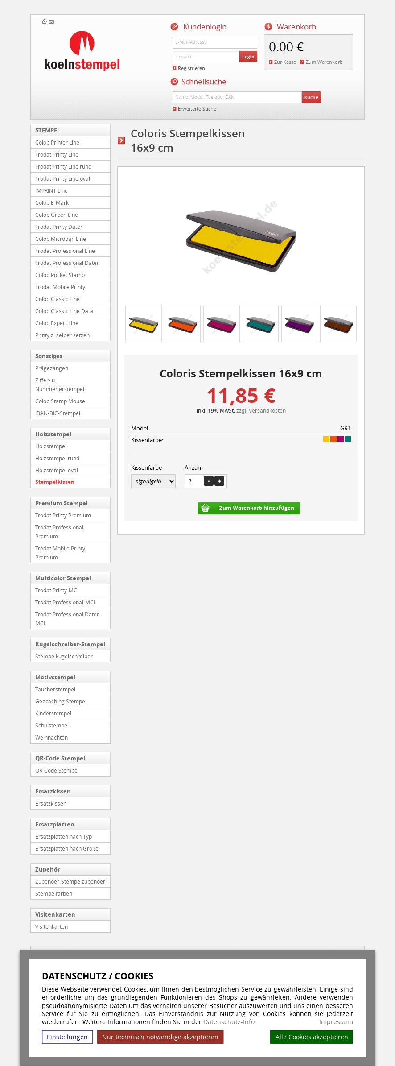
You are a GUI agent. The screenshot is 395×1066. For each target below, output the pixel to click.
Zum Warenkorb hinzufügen (256, 508)
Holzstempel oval (56, 470)
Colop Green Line (56, 214)
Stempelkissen (54, 482)
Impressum (336, 1022)
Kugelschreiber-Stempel (70, 644)
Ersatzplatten (54, 824)
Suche (311, 97)
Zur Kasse (285, 61)
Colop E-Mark (52, 202)
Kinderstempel (53, 713)
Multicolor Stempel (63, 578)
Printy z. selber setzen (62, 335)
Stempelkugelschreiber (64, 656)
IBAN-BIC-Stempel (57, 413)
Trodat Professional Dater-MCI (68, 619)
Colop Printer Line (57, 142)
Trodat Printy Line (56, 154)
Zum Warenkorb (324, 61)
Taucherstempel (55, 689)
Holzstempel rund (57, 458)
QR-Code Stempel (60, 758)
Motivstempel (55, 677)
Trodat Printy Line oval (62, 178)
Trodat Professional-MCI (65, 602)
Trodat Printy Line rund (63, 166)
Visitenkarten (55, 914)
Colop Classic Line (57, 298)
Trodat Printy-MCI (56, 590)
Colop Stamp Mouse (60, 401)
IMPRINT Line (51, 190)
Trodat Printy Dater (58, 226)
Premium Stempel (61, 503)
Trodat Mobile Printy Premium (60, 553)
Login (248, 57)
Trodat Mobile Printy (60, 286)
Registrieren (191, 68)
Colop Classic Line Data (64, 310)
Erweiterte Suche (197, 108)
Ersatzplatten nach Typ (63, 836)
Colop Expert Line (56, 322)
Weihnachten (51, 737)
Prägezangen (51, 368)
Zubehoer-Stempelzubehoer (70, 881)
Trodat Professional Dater (67, 262)
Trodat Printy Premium (63, 515)
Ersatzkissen (53, 791)
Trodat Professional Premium (59, 532)
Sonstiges (48, 356)
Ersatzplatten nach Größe (67, 848)
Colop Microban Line (60, 238)
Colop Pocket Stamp (60, 274)
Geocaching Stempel (60, 701)
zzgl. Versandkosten (261, 410)
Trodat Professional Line (65, 250)
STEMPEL (47, 130)
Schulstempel (52, 725)
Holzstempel (53, 434)
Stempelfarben (53, 893)
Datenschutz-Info (229, 1021)
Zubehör (47, 869)
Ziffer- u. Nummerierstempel (59, 384)
